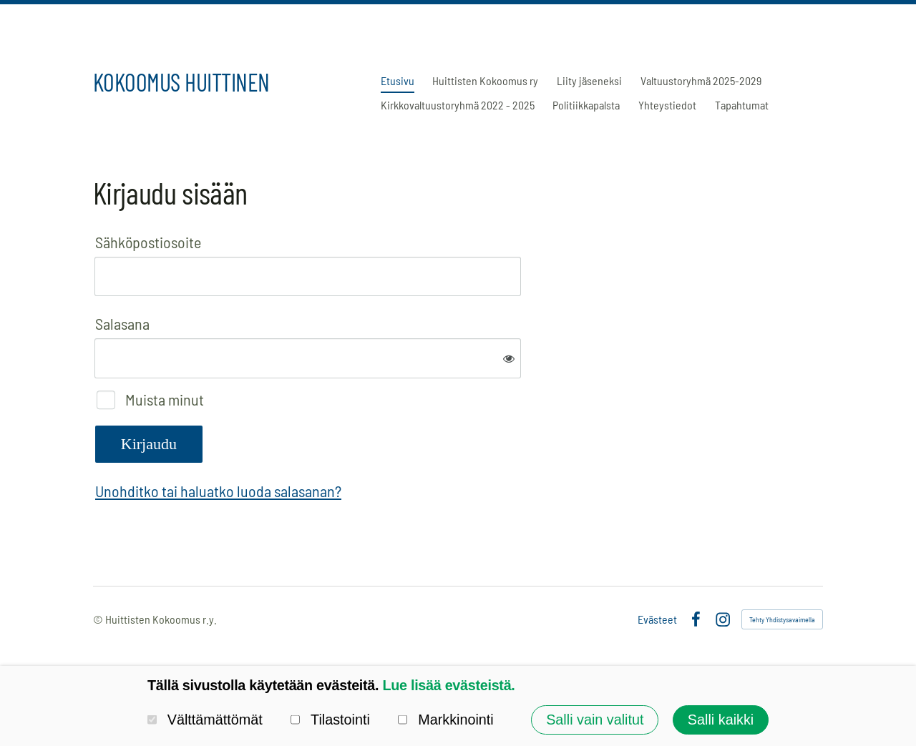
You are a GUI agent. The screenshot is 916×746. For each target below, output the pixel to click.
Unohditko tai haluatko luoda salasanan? (218, 490)
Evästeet (657, 619)
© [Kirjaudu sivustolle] (99, 619)
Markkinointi (445, 719)
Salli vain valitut (594, 719)
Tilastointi (330, 719)
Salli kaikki (721, 719)
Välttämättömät (205, 719)
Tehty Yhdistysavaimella (782, 619)
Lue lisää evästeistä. (448, 685)
